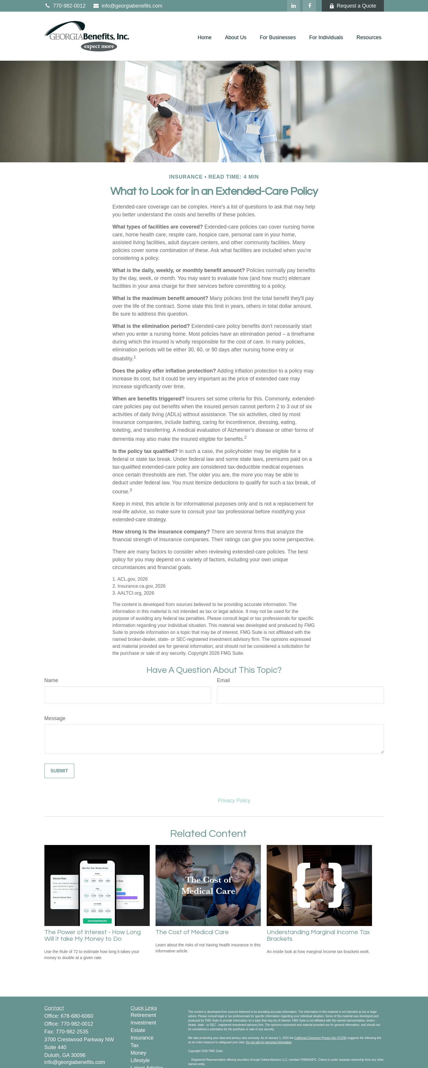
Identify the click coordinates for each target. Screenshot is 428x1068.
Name (51, 680)
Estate (138, 1030)
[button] (204, 37)
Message (55, 718)
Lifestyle (140, 1060)
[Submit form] (59, 771)
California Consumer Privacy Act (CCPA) (321, 1038)
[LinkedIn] (293, 6)
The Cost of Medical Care (192, 932)
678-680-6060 (77, 1016)
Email (223, 680)
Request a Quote (352, 6)
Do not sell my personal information (269, 1042)
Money (138, 1053)
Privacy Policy (234, 800)
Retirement (143, 1015)
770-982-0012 (65, 6)
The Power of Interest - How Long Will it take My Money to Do (92, 935)
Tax (135, 1045)
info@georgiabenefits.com (127, 6)
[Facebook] (309, 6)
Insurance (142, 1038)
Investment (143, 1023)
